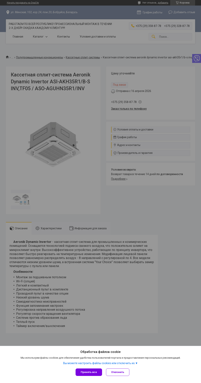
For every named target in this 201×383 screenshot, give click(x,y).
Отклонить (117, 372)
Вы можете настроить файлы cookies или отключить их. (99, 363)
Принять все (89, 372)
